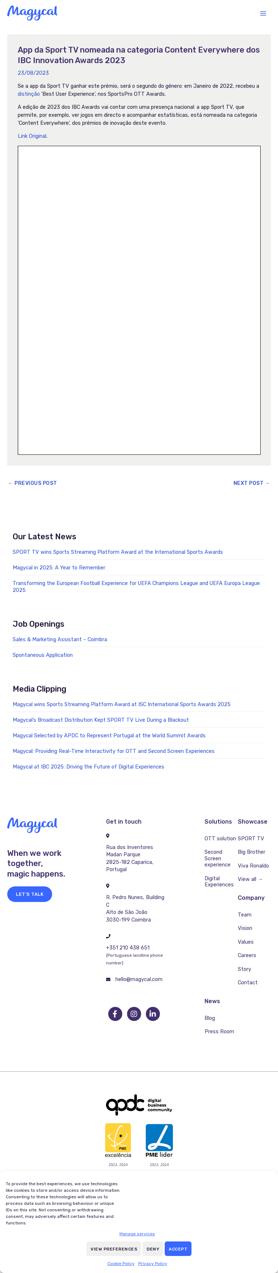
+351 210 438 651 (127, 947)
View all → (250, 879)
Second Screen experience (218, 858)
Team (245, 914)
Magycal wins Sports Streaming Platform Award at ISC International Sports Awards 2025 (122, 704)
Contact (248, 982)
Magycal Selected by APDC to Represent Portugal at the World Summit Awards (109, 735)
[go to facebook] (115, 1014)
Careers (247, 955)
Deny (153, 1249)
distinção (29, 94)
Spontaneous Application (43, 655)
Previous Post (32, 483)
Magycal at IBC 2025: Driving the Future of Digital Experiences (88, 766)
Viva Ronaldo (253, 865)
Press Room (219, 1031)
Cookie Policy (121, 1263)
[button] (29, 894)
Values (246, 942)
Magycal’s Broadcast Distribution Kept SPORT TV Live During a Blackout (101, 720)
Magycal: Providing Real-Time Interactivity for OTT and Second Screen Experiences (114, 751)
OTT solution (220, 838)
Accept (178, 1249)
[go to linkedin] (153, 1014)
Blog (210, 1018)
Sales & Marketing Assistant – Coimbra (60, 639)
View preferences (113, 1249)
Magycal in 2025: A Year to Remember (59, 567)
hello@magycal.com (139, 979)
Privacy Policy (152, 1263)
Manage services (137, 1233)
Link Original (32, 136)
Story (244, 969)
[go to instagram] (134, 1014)
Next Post (251, 483)
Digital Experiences (219, 881)
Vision (245, 928)
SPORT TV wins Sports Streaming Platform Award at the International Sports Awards (118, 552)
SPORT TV (251, 838)
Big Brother (251, 852)
